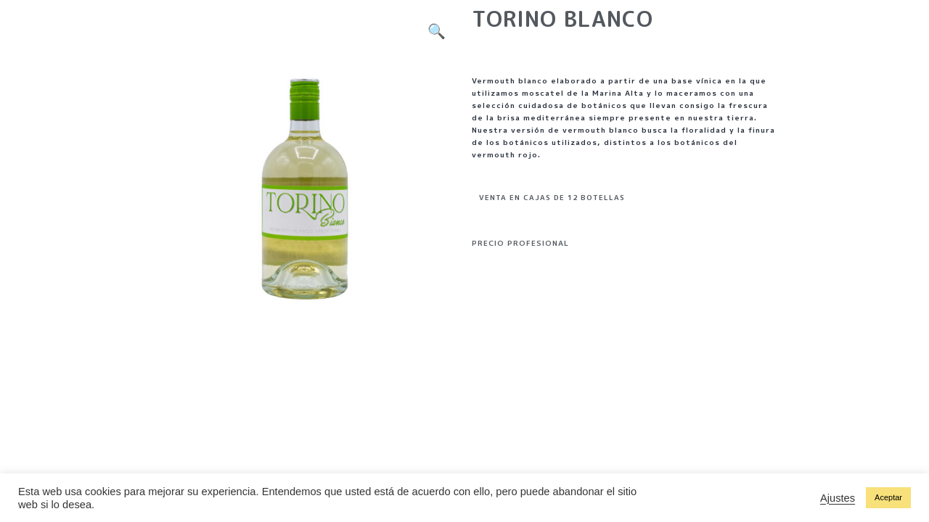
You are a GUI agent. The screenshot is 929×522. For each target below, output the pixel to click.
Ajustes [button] (837, 498)
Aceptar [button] (888, 497)
